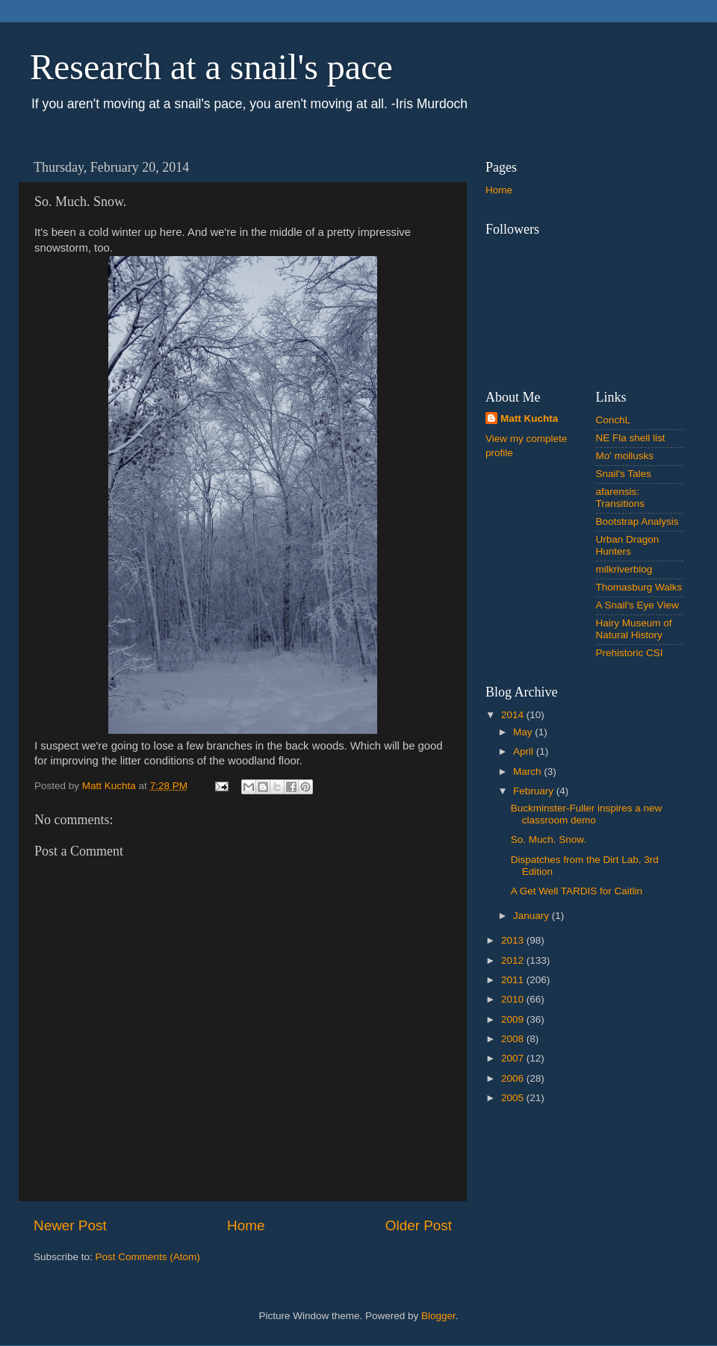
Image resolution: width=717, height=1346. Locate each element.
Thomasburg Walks (639, 587)
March (528, 771)
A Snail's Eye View (637, 605)
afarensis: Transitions (620, 497)
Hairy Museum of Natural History (634, 629)
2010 (514, 999)
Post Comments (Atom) (148, 1256)
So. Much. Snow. (548, 839)
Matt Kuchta (529, 418)
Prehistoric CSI (629, 652)
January (532, 915)
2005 (514, 1097)
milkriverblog (624, 569)
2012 (514, 960)
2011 (514, 979)
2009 (514, 1019)
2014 (514, 714)
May (524, 732)
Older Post (418, 1225)
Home (245, 1225)
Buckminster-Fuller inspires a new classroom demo (586, 814)
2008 (514, 1038)
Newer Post (70, 1225)
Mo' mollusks (625, 455)
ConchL (613, 420)
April (524, 751)
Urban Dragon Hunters (627, 545)
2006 (514, 1078)
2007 (514, 1058)
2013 (514, 940)
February (534, 791)
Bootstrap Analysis (637, 521)
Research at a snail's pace (211, 67)
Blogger (438, 1315)
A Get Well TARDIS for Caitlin (576, 891)
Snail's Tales (623, 473)
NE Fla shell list (630, 437)
